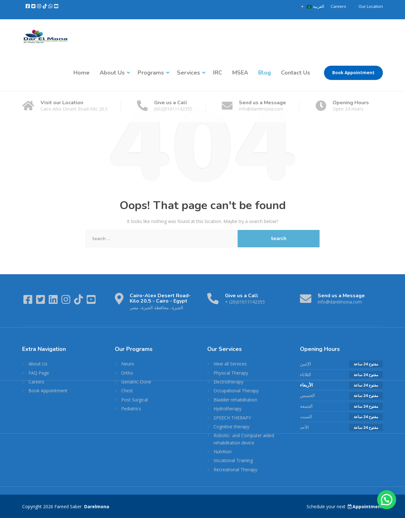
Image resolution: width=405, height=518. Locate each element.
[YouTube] (56, 6)
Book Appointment (353, 72)
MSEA (240, 72)
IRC (217, 72)
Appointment (365, 506)
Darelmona (96, 506)
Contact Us (295, 72)
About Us (112, 72)
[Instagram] (39, 6)
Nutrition (223, 452)
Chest (127, 391)
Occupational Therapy (236, 391)
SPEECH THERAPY (232, 418)
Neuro (127, 364)
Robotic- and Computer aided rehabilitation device (244, 438)
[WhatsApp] (50, 6)
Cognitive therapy (231, 427)
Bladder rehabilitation (235, 400)
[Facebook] (28, 6)
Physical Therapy (231, 373)
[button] (386, 499)
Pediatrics (131, 409)
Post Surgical (134, 400)
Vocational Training (233, 460)
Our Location (370, 6)
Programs (151, 72)
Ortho (127, 373)
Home (81, 72)
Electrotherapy (228, 382)
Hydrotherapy (227, 409)
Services (188, 72)
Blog (264, 72)
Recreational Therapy (235, 470)
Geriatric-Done (136, 382)
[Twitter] (33, 6)
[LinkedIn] (54, 301)
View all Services (230, 364)
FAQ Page (38, 373)
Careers (338, 6)
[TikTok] (45, 6)
